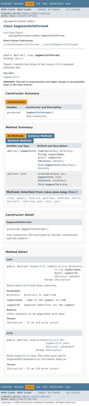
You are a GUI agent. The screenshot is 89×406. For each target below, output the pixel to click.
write (41, 173)
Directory (51, 151)
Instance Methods (40, 136)
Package (18, 4)
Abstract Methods (20, 140)
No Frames (54, 9)
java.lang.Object (13, 32)
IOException (62, 279)
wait (40, 201)
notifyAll (13, 201)
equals (21, 198)
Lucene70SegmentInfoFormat (61, 44)
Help (68, 4)
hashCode (63, 198)
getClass (48, 198)
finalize (34, 198)
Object (19, 58)
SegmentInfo (28, 151)
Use (38, 4)
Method (45, 13)
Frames (42, 9)
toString (28, 201)
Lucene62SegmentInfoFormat (21, 44)
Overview (6, 4)
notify (76, 198)
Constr (35, 13)
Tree (45, 4)
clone (10, 198)
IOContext (44, 161)
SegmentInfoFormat (38, 112)
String (42, 154)
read (41, 151)
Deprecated (56, 4)
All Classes (73, 9)
